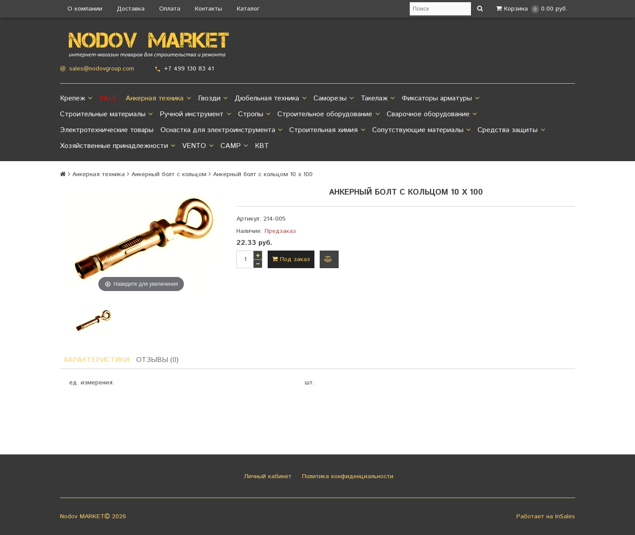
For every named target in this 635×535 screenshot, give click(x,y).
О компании (84, 8)
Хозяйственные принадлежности (117, 146)
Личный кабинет (266, 476)
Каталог (248, 8)
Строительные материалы (106, 114)
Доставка (131, 8)
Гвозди (213, 99)
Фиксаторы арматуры (440, 99)
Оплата (169, 8)
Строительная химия (327, 130)
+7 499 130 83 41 (189, 68)
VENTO (197, 146)
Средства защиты (511, 130)
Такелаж (378, 99)
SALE (108, 98)
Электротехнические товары (106, 130)
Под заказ (291, 259)
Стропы (254, 114)
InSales (565, 516)
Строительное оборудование (328, 114)
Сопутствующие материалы (421, 130)
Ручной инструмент (195, 114)
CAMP (234, 146)
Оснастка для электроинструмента (221, 130)
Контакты (208, 8)
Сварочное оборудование (432, 114)
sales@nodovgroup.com (101, 69)
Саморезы (334, 99)
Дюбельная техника (270, 99)
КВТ (262, 146)
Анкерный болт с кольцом (168, 174)
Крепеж (76, 99)
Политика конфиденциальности (346, 476)
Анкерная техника (158, 99)
